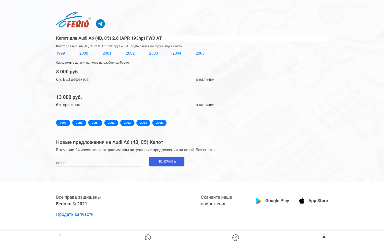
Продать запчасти (75, 214)
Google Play (277, 200)
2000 (83, 53)
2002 (130, 53)
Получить (167, 161)
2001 (107, 53)
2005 (200, 53)
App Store (318, 200)
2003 (153, 53)
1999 (60, 53)
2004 (176, 53)
